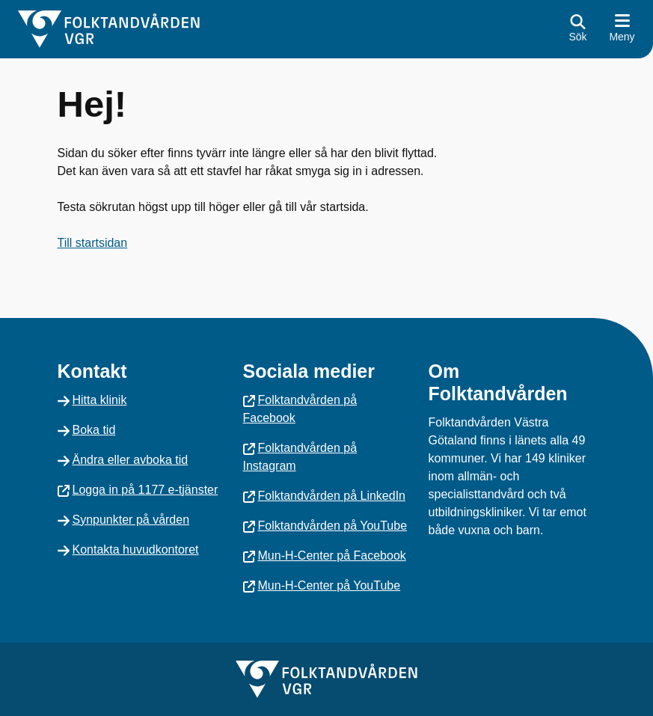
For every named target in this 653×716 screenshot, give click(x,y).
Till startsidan (93, 242)
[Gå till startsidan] (109, 29)
